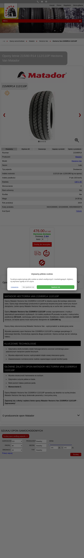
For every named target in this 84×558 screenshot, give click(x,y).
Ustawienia (14, 287)
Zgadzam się (55, 287)
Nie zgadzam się (28, 287)
